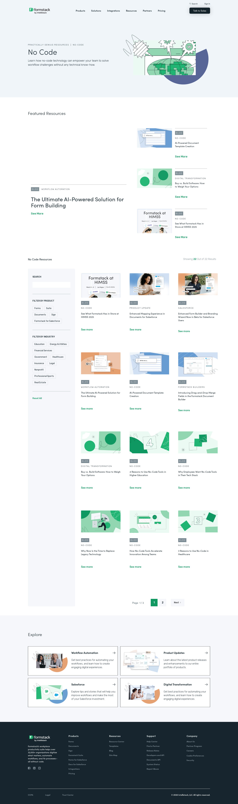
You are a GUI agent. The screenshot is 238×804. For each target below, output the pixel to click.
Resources (131, 10)
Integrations (113, 10)
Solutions (96, 10)
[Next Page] (177, 602)
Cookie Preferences (195, 755)
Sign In (207, 3)
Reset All (37, 398)
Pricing (161, 10)
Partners (147, 10)
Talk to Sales (199, 10)
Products (80, 10)
